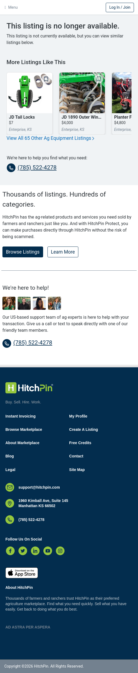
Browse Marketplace (23, 429)
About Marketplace (22, 443)
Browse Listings (23, 252)
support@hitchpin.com (39, 487)
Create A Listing (83, 429)
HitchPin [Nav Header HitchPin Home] (69, 8)
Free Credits (80, 443)
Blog (9, 456)
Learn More (63, 252)
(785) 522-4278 (32, 167)
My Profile (78, 416)
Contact (76, 456)
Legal (10, 469)
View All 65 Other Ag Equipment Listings (50, 138)
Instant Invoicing (20, 416)
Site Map (77, 469)
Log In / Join (119, 7)
